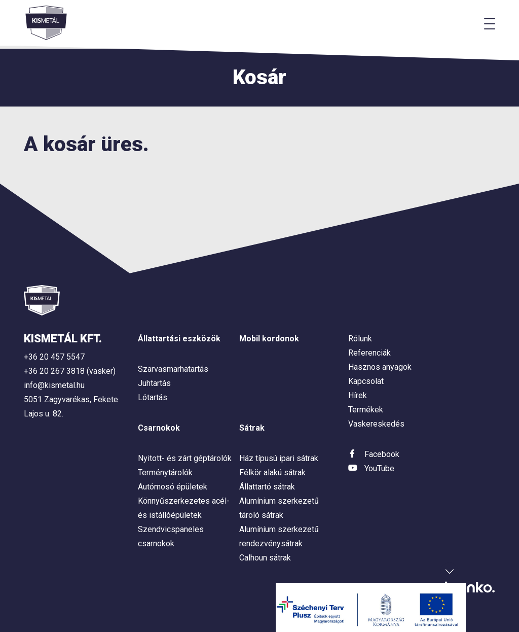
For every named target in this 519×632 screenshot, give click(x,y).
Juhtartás (154, 383)
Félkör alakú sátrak (272, 472)
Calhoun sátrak (265, 558)
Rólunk (360, 338)
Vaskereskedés (376, 424)
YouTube (379, 468)
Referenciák (369, 353)
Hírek (357, 395)
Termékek (365, 409)
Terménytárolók (165, 472)
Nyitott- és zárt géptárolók (185, 458)
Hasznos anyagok (380, 367)
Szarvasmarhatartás (173, 369)
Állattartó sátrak (267, 486)
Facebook (381, 454)
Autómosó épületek (172, 486)
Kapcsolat (366, 381)
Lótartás (152, 397)
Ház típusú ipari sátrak (278, 458)
